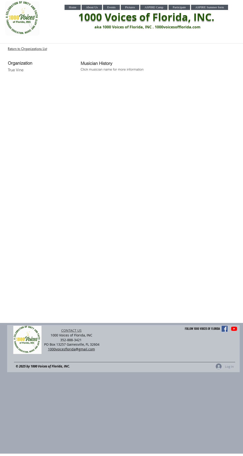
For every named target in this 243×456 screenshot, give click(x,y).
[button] (92, 7)
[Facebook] (225, 329)
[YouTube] (234, 329)
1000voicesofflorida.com (178, 27)
